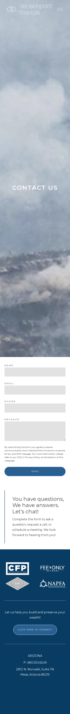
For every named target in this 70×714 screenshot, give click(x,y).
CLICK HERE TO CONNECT (35, 629)
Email (9, 383)
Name (9, 365)
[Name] (35, 372)
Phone (10, 401)
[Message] (35, 431)
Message (12, 419)
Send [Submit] (35, 471)
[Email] (35, 390)
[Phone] (35, 408)
